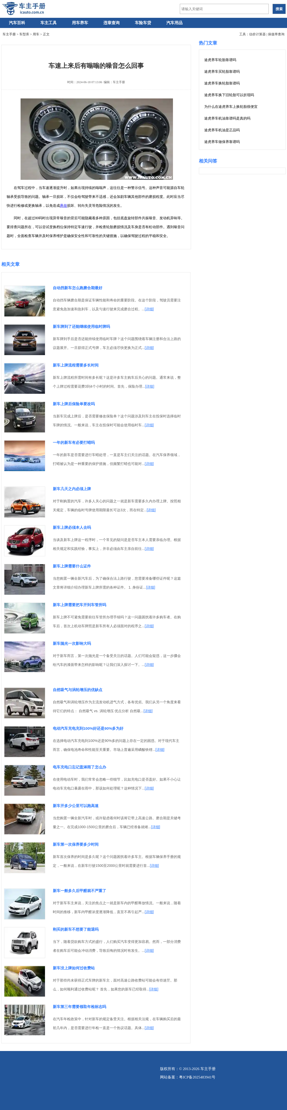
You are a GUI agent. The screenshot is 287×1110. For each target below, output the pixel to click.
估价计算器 (257, 34)
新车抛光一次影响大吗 (72, 643)
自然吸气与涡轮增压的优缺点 (77, 690)
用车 (36, 34)
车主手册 (9, 34)
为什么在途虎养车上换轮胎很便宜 (231, 107)
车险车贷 (143, 23)
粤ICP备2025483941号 (197, 1077)
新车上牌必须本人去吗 (72, 527)
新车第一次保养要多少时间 (76, 844)
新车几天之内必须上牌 (72, 489)
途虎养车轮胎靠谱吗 (220, 60)
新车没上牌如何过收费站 (74, 968)
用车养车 (80, 23)
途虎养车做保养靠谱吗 (222, 142)
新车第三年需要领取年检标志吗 (79, 1006)
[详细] (149, 309)
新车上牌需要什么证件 (72, 566)
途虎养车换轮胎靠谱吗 (222, 83)
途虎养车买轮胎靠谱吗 (222, 72)
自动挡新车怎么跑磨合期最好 (77, 288)
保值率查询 (276, 34)
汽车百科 (17, 23)
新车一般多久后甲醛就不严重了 (79, 890)
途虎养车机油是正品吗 (222, 130)
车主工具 (48, 23)
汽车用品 (174, 23)
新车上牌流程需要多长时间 (76, 365)
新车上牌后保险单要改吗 (74, 404)
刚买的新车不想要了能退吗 (76, 929)
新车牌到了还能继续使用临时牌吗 (81, 326)
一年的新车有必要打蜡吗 (74, 442)
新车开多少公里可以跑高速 (76, 806)
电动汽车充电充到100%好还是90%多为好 (88, 728)
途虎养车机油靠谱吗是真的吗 (227, 118)
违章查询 (111, 23)
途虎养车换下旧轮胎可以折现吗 (229, 95)
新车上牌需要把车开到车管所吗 (79, 605)
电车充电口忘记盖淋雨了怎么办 (79, 767)
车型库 (24, 34)
